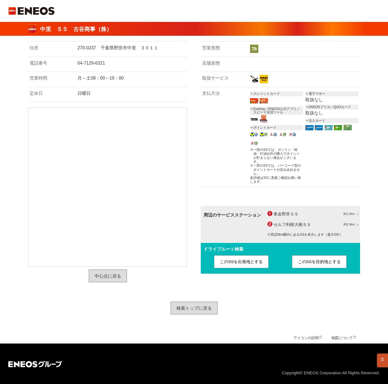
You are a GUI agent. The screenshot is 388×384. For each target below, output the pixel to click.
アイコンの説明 (306, 338)
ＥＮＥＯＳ (31, 11)
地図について (342, 338)
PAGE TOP (382, 360)
